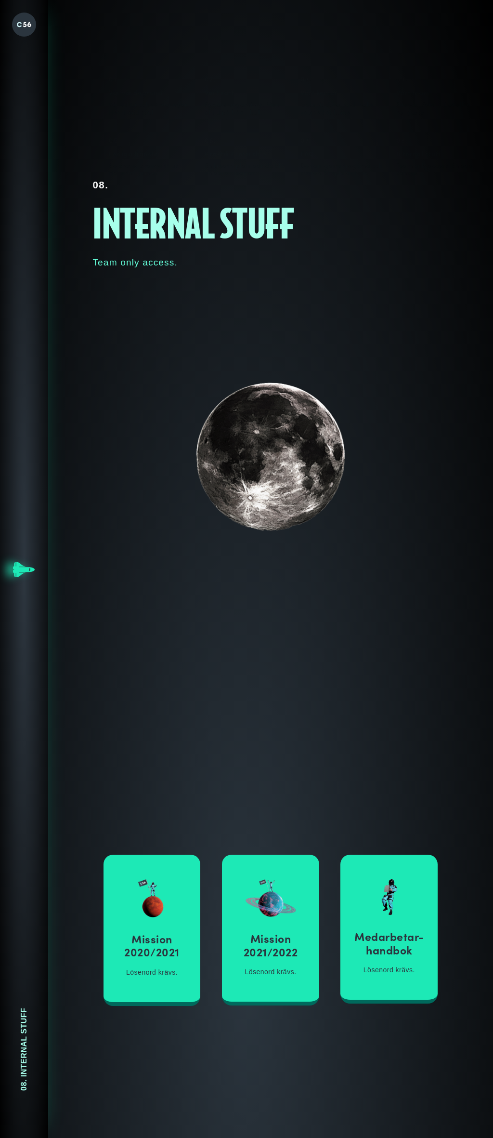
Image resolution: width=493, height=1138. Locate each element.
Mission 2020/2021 (152, 945)
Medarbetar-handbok (389, 942)
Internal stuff (418, 101)
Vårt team (413, 33)
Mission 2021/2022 (271, 944)
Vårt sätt (219, 32)
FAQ (307, 99)
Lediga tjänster (135, 95)
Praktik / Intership (236, 96)
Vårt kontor (319, 32)
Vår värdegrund (135, 32)
